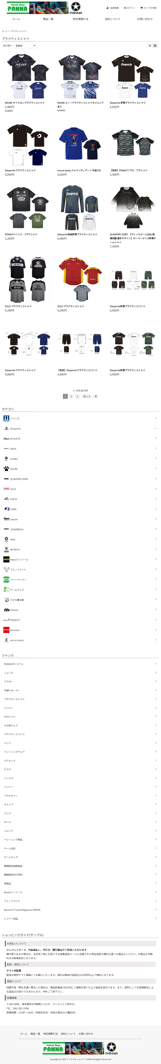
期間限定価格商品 (13, 866)
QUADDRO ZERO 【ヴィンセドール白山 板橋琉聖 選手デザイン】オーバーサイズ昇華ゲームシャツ (133, 238)
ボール (7, 822)
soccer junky (13, 640)
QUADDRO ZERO (15, 479)
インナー (8, 786)
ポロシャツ (10, 716)
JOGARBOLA (13, 529)
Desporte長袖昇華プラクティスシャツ (77, 234)
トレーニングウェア (14, 751)
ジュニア (8, 830)
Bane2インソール (15, 559)
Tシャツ (8, 707)
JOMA (9, 509)
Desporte (15, 428)
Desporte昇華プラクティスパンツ (127, 306)
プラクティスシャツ (14, 699)
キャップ (8, 804)
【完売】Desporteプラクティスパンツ (77, 370)
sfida (9, 539)
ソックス (8, 778)
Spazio (10, 519)
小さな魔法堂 (13, 600)
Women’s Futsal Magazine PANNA (22, 909)
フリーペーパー (14, 580)
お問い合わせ (86, 1033)
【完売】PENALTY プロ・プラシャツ (128, 170)
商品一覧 (48, 19)
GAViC (9, 449)
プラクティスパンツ (14, 734)
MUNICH (11, 549)
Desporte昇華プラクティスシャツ (127, 370)
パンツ (7, 743)
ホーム (16, 19)
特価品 (7, 883)
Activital (11, 630)
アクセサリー (11, 795)
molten (10, 610)
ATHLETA (11, 438)
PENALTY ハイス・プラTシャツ (21, 234)
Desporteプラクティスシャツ (20, 170)
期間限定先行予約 (13, 874)
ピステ (7, 769)
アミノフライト (14, 569)
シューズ (8, 672)
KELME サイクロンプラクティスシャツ (25, 102)
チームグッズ (13, 590)
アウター (8, 681)
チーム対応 (10, 848)
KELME (10, 469)
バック (7, 813)
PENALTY (11, 620)
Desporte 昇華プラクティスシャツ (128, 102)
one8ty (10, 459)
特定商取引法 (80, 19)
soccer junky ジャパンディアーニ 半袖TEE (79, 170)
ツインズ (11, 418)
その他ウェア (11, 725)
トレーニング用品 (13, 839)
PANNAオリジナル (13, 664)
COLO (9, 489)
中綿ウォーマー (12, 690)
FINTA (10, 499)
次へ (86, 396)
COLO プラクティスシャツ (18, 306)
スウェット (10, 760)
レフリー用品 (11, 918)
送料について (112, 19)
